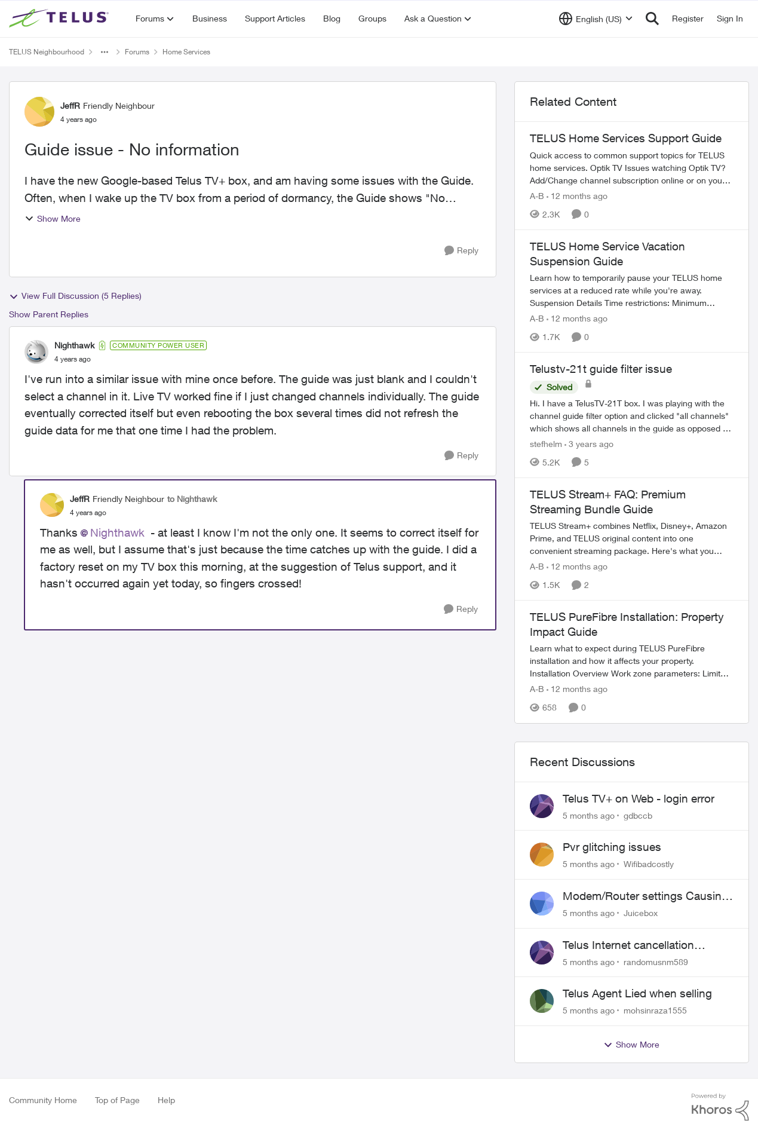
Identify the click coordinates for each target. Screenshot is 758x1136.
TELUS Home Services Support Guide (626, 138)
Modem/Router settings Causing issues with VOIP (645, 896)
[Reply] (461, 251)
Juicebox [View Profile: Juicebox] (641, 913)
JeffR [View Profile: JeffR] (70, 105)
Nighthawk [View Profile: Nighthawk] (74, 345)
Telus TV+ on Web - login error (638, 798)
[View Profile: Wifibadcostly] (542, 854)
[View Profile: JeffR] (39, 112)
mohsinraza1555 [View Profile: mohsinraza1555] (655, 1010)
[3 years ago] (588, 443)
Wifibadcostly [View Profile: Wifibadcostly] (649, 864)
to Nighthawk (192, 499)
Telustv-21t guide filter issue (601, 368)
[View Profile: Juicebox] (542, 903)
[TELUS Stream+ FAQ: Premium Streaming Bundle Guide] (632, 538)
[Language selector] (596, 18)
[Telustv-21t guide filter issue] (632, 415)
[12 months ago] (577, 195)
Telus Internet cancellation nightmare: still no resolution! (635, 945)
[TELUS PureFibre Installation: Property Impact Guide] (632, 661)
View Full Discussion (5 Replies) (75, 295)
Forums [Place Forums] (137, 51)
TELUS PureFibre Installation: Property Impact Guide (627, 624)
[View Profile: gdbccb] (542, 806)
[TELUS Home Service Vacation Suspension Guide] (632, 290)
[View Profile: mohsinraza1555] (542, 1001)
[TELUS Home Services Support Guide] (632, 167)
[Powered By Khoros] (720, 1107)
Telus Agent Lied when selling (637, 993)
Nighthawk (117, 532)
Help (166, 1100)
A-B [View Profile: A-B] (537, 196)
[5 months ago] (589, 815)
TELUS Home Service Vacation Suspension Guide (607, 254)
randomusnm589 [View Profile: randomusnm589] (656, 961)
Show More (52, 218)
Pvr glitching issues (612, 846)
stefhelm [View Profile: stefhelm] (546, 444)
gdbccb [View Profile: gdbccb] (638, 815)
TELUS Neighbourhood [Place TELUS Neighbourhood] (46, 51)
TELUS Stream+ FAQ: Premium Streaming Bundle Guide (608, 502)
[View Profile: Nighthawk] (36, 352)
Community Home (43, 1100)
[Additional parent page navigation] (104, 52)
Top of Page (117, 1100)
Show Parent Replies (48, 314)
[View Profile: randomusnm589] (542, 952)
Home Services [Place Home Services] (186, 51)
